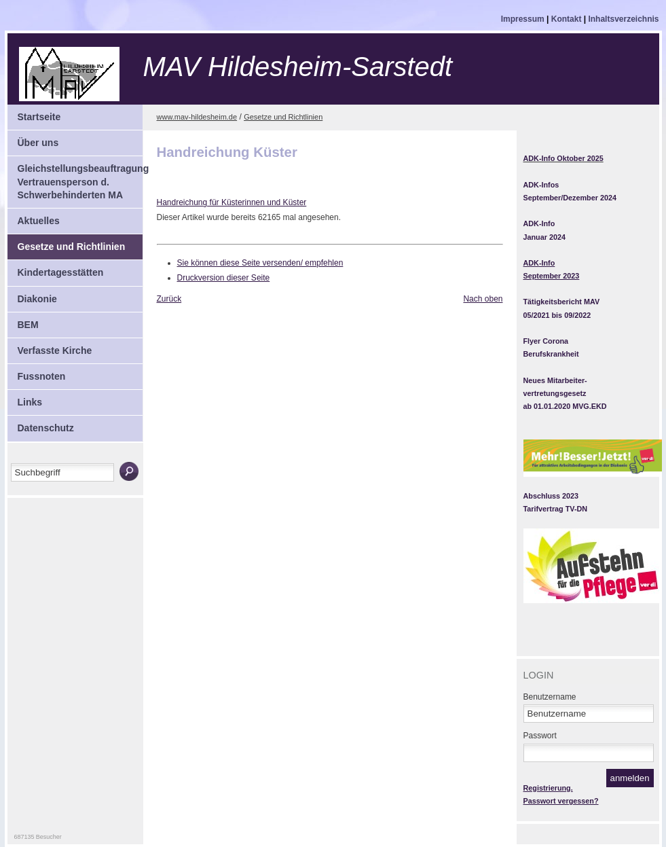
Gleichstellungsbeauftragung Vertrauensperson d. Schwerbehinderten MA (75, 178)
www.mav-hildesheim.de (197, 117)
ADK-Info (539, 223)
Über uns (33, 139)
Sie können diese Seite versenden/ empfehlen (260, 263)
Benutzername (549, 697)
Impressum (524, 19)
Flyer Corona (546, 341)
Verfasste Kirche (49, 347)
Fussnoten (36, 373)
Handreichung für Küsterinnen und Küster (232, 202)
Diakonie (32, 295)
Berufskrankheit (551, 354)
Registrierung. (548, 788)
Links (25, 399)
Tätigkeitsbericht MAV (561, 302)
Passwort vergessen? (561, 801)
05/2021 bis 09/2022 (557, 315)
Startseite (34, 113)
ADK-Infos (541, 185)
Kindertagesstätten (55, 269)
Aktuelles (33, 217)
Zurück (169, 299)
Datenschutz (40, 424)
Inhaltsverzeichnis (623, 19)
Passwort (540, 735)
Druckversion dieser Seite (223, 278)
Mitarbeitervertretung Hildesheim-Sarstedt (121, 74)
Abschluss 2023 (551, 496)
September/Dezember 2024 (569, 198)
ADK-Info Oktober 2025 (563, 158)
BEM (23, 321)
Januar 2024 (544, 237)
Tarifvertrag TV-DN (555, 509)
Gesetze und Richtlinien (66, 243)
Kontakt (567, 19)
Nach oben (482, 299)
